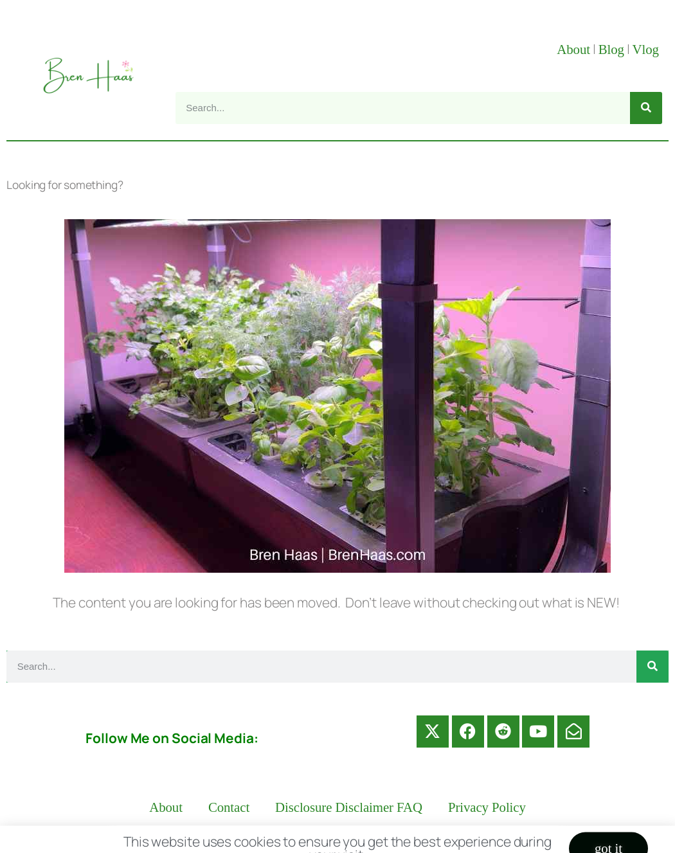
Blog (611, 49)
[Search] (646, 108)
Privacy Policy (487, 807)
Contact (228, 807)
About (573, 49)
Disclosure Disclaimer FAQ (348, 807)
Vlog (647, 49)
